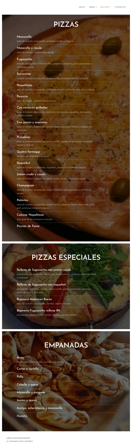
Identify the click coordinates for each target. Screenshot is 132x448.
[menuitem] (79, 7)
